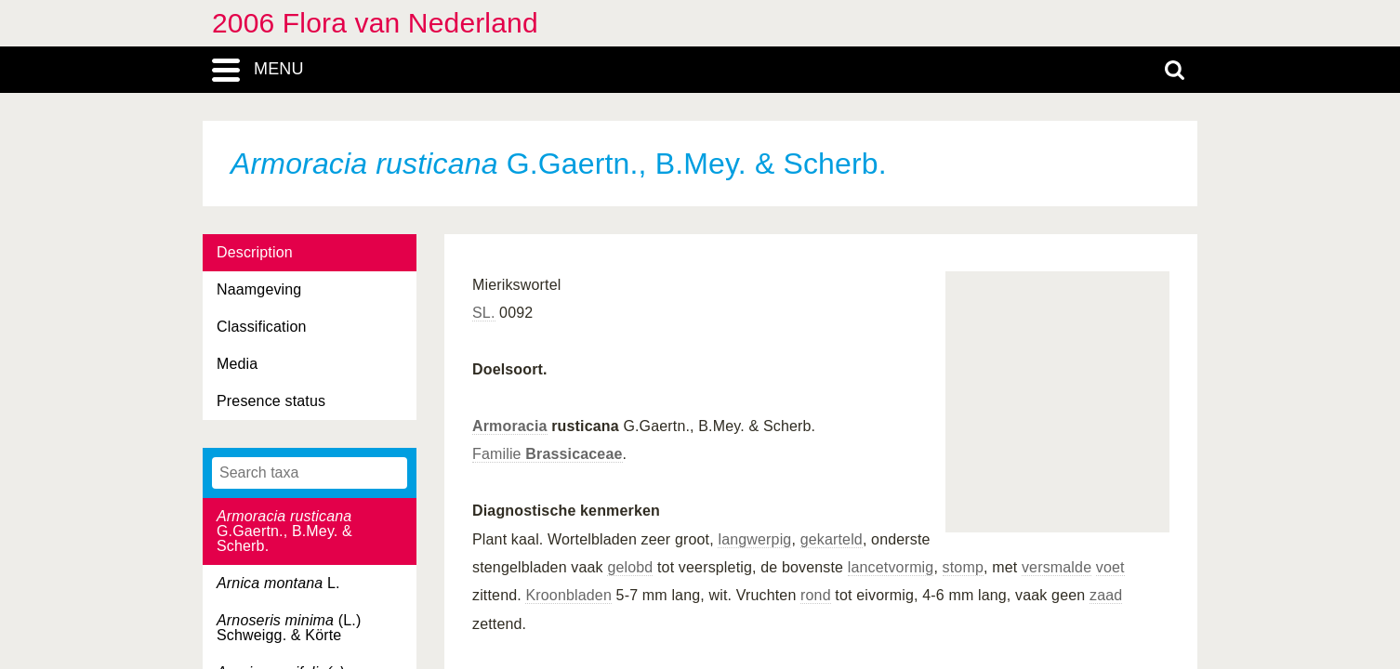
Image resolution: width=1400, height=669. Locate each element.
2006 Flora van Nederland (375, 22)
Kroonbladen (568, 595)
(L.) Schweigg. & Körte (289, 627)
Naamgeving (259, 289)
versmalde (1056, 567)
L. (278, 583)
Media (237, 364)
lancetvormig (891, 567)
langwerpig (754, 539)
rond (815, 595)
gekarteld (831, 539)
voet (1110, 567)
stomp (963, 567)
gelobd (630, 567)
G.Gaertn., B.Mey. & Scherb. (284, 531)
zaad (1106, 595)
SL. (483, 313)
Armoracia (510, 426)
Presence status (271, 401)
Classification (262, 326)
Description (255, 252)
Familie (547, 454)
